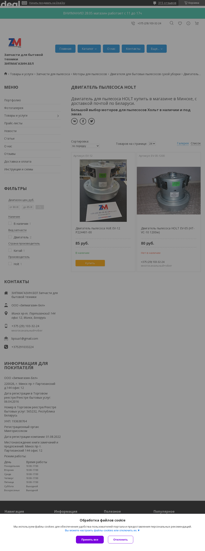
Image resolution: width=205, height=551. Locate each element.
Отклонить (120, 539)
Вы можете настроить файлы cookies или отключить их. (101, 530)
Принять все (89, 539)
